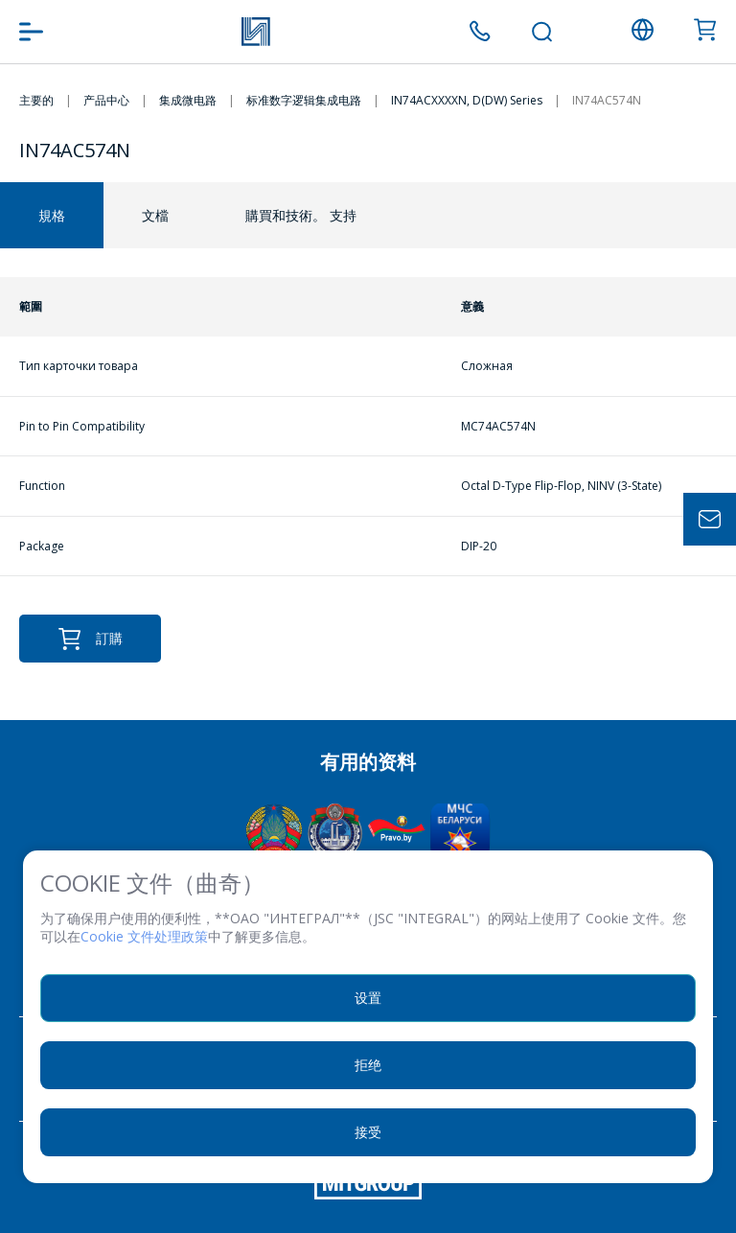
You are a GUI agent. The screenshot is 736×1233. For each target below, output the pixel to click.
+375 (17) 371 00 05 (480, 31)
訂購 (90, 639)
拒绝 (368, 1065)
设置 (368, 998)
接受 (368, 1132)
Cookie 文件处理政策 (144, 936)
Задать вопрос (709, 519)
